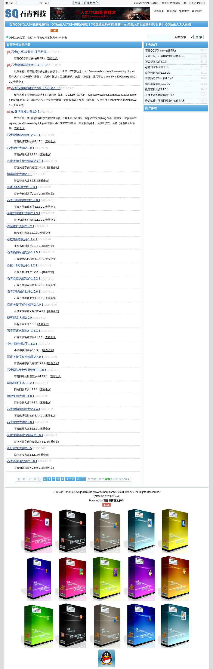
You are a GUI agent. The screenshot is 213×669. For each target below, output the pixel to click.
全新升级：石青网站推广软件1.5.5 (164, 56)
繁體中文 (184, 11)
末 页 (81, 478)
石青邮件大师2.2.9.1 (20, 148)
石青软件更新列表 (47, 37)
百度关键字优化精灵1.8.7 (159, 95)
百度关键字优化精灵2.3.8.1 (25, 435)
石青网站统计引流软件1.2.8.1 (26, 370)
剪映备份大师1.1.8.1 (20, 396)
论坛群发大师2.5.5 (19, 448)
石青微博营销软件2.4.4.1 (23, 409)
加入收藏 (171, 11)
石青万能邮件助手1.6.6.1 (23, 291)
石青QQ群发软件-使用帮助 (29, 52)
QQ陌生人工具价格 (178, 24)
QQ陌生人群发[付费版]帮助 (70, 24)
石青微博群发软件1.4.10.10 (29, 65)
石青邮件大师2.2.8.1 (20, 422)
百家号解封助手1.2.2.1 (22, 265)
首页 (30, 37)
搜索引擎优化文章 (23, 31)
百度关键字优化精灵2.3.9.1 (25, 356)
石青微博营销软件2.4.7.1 (23, 135)
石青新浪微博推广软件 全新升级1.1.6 (36, 88)
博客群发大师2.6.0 (19, 317)
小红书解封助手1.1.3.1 (22, 343)
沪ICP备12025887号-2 (106, 496)
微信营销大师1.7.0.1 (157, 89)
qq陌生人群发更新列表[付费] (143, 24)
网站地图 (197, 11)
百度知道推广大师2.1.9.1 (23, 213)
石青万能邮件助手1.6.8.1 (23, 200)
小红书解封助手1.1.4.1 (22, 239)
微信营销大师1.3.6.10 (157, 72)
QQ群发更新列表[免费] (106, 24)
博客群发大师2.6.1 (19, 174)
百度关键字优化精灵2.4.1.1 (25, 161)
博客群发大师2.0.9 (155, 61)
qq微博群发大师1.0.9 (25, 111)
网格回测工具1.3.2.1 (20, 383)
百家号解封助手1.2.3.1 (22, 187)
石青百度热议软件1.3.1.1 (23, 330)
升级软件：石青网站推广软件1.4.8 (164, 100)
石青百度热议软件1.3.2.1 (23, 278)
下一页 (70, 478)
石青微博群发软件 (113, 500)
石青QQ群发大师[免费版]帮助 (29, 24)
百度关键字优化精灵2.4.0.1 (25, 304)
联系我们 (43, 31)
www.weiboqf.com (103, 492)
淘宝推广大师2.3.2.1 (20, 226)
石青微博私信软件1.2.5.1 (23, 252)
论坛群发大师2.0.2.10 (157, 83)
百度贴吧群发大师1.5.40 (159, 78)
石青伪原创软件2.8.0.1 (22, 461)
